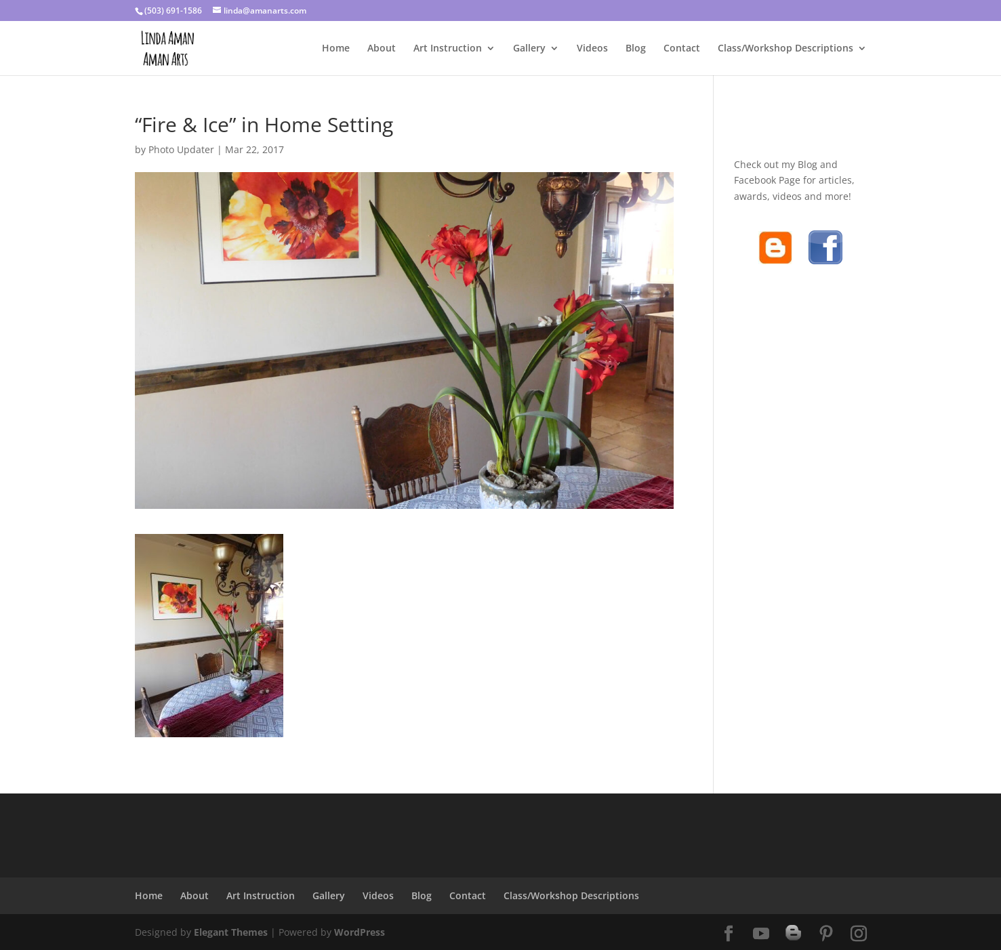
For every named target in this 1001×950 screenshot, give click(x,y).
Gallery (529, 48)
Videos (592, 48)
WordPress (359, 932)
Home (336, 48)
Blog (636, 48)
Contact (681, 48)
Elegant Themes (231, 932)
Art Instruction (447, 48)
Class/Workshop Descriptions (785, 48)
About (381, 48)
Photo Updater (181, 149)
